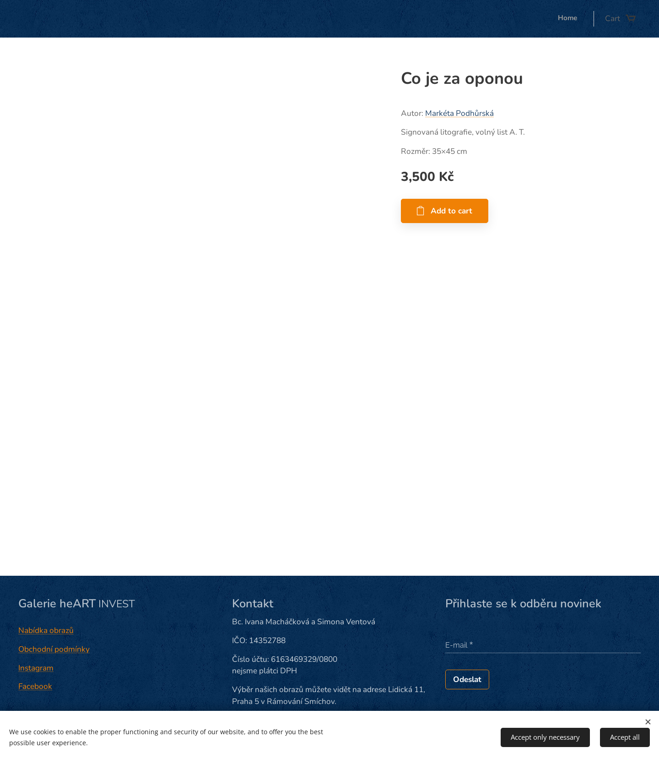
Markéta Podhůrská (459, 113)
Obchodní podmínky (54, 649)
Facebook (35, 686)
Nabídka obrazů (46, 630)
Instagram (36, 668)
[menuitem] (579, 18)
